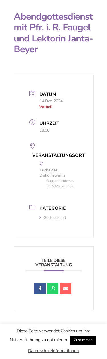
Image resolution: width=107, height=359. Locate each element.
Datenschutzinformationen (53, 351)
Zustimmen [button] (83, 340)
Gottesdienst (52, 217)
